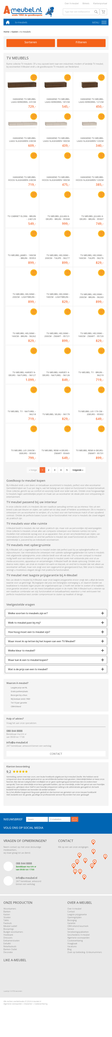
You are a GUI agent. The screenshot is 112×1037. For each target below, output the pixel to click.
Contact (56, 756)
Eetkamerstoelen (12, 942)
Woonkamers (10, 910)
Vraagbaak (72, 945)
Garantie (71, 925)
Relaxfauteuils (10, 948)
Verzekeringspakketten (78, 934)
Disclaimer (28, 1006)
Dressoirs (8, 939)
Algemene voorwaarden (78, 939)
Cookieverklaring (75, 942)
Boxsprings (9, 931)
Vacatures (72, 948)
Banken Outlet (10, 951)
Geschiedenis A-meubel (78, 936)
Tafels (6, 922)
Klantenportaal (100, 3)
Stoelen (7, 919)
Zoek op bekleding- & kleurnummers (84, 954)
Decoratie (8, 954)
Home (6, 33)
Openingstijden (74, 919)
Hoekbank (8, 936)
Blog (69, 951)
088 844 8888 (14, 732)
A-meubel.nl (36, 1003)
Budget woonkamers (13, 934)
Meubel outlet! (10, 928)
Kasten (15, 33)
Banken (7, 913)
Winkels (85, 3)
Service (70, 931)
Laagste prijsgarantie (77, 916)
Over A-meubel (72, 3)
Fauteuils (8, 925)
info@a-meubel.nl (17, 744)
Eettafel (7, 945)
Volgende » (77, 472)
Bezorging (72, 922)
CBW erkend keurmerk (77, 928)
